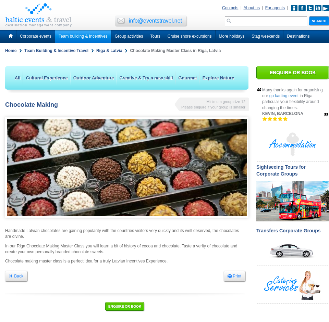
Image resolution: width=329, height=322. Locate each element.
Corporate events (35, 36)
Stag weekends (266, 36)
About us (252, 7)
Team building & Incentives (83, 36)
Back (16, 276)
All (18, 77)
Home (10, 50)
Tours (155, 36)
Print (234, 276)
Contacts (230, 7)
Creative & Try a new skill (146, 77)
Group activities (129, 36)
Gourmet (188, 77)
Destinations (298, 36)
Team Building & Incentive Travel (56, 50)
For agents (275, 7)
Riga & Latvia (109, 50)
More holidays (232, 36)
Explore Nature (218, 77)
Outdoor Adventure (93, 77)
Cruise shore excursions (190, 36)
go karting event (283, 95)
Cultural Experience (47, 77)
